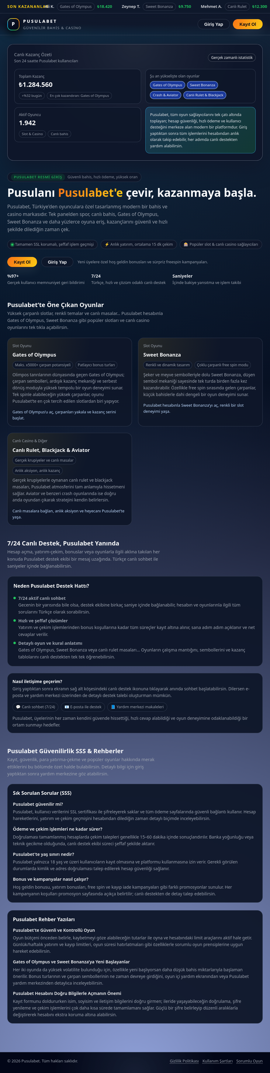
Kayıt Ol (248, 24)
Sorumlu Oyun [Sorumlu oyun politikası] (249, 1061)
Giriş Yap (213, 24)
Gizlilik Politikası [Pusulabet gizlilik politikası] (184, 1061)
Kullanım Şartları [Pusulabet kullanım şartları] (217, 1061)
